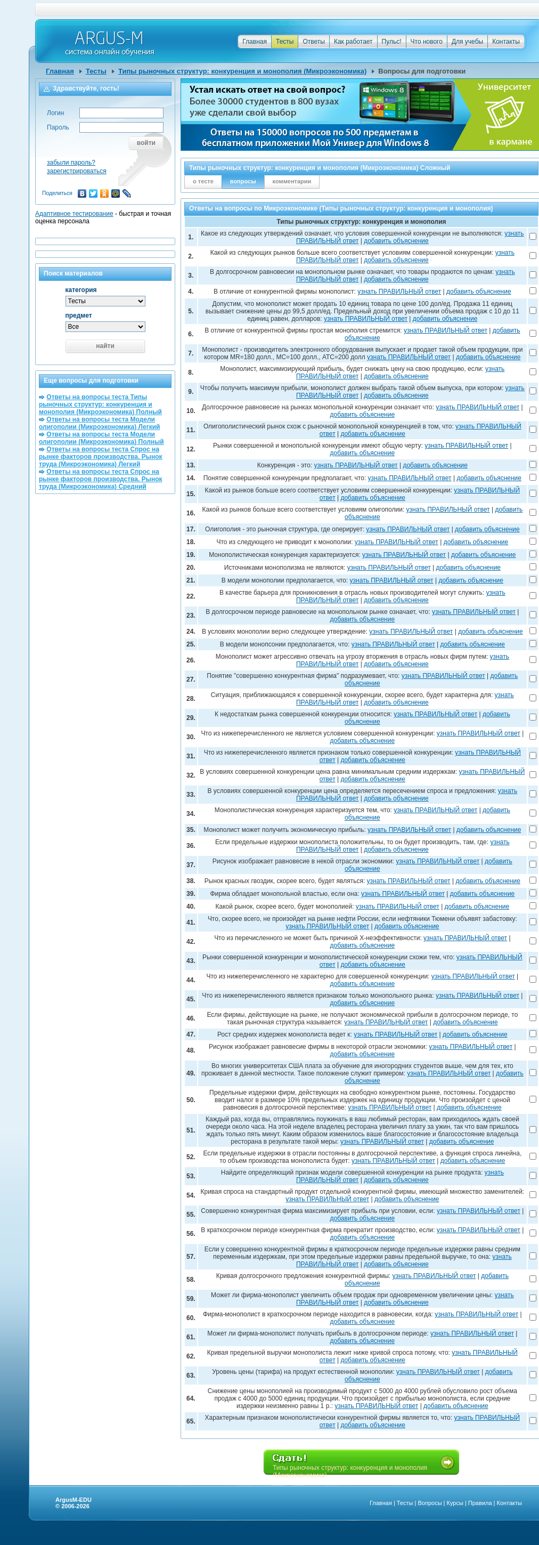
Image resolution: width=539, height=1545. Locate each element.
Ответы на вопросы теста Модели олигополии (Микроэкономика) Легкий (99, 423)
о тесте (203, 181)
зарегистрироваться (77, 171)
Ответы (313, 41)
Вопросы (430, 1503)
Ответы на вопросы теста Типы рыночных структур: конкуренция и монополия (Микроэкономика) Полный (100, 404)
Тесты (284, 41)
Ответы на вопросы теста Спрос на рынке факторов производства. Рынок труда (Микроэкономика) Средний (100, 479)
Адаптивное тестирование (74, 213)
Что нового (427, 41)
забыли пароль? (71, 162)
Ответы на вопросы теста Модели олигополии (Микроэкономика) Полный (101, 438)
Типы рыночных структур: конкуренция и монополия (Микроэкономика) (242, 71)
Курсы (455, 1503)
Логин (55, 113)
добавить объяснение (396, 241)
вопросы (243, 181)
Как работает (353, 41)
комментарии (292, 181)
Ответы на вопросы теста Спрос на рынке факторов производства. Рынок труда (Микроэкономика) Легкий (100, 457)
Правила (480, 1503)
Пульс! (392, 41)
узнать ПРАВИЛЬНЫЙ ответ (399, 291)
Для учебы (467, 41)
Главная (254, 41)
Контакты (506, 41)
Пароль (58, 127)
